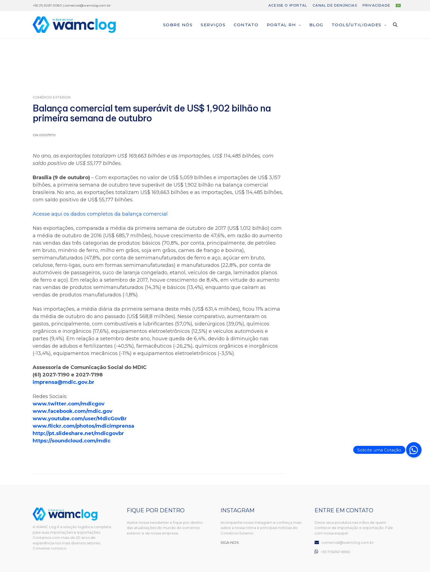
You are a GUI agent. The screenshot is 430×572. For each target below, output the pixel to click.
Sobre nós (178, 24)
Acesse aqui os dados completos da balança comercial (100, 214)
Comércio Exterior (52, 97)
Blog (316, 24)
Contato (246, 24)
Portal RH (281, 24)
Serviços (213, 24)
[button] (413, 449)
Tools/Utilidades (356, 24)
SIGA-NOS (229, 542)
